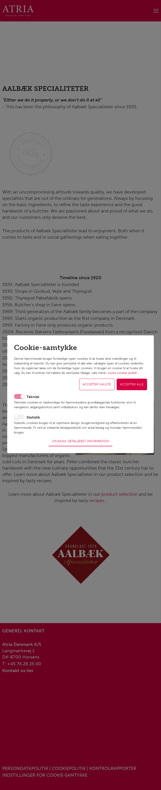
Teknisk (33, 400)
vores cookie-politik (122, 376)
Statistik (33, 420)
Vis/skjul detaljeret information (80, 438)
